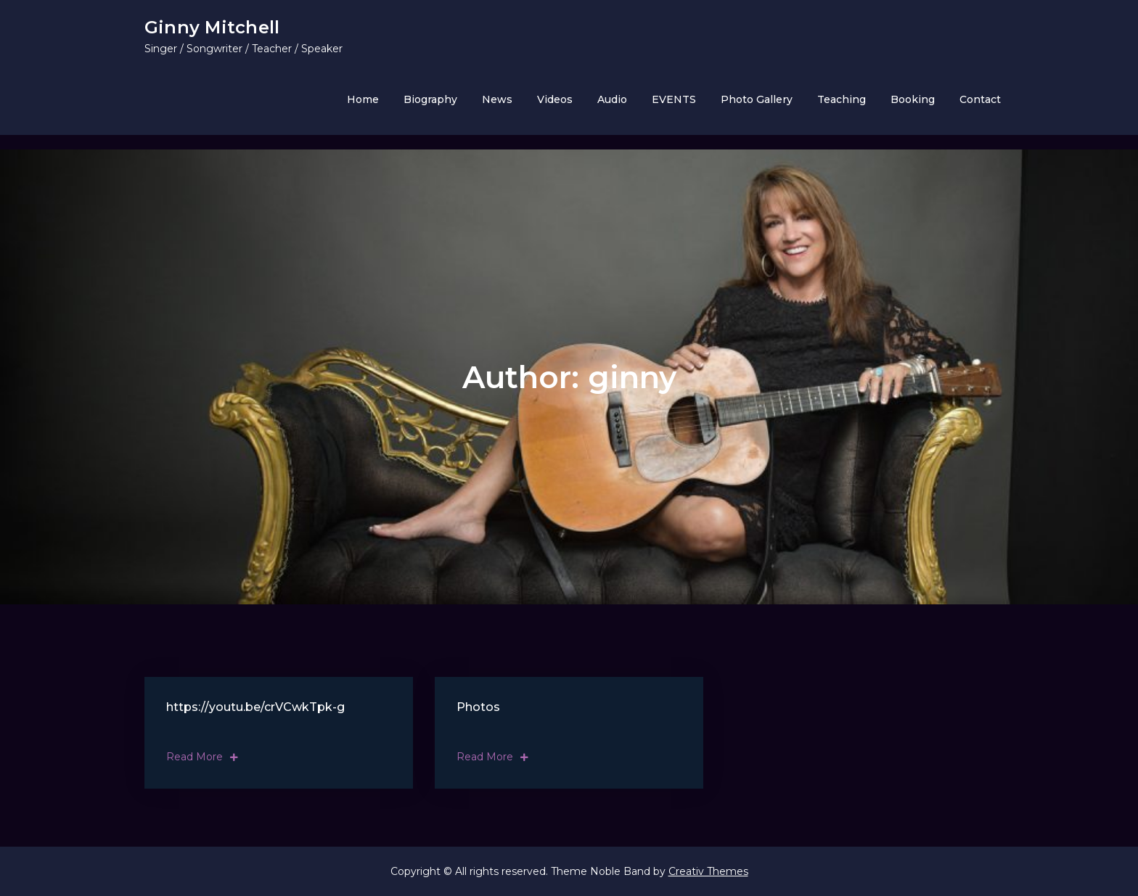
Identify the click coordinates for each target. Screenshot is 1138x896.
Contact (980, 99)
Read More (202, 756)
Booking (913, 99)
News (497, 99)
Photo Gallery (757, 99)
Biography (430, 99)
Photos (478, 707)
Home (363, 99)
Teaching (841, 99)
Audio (612, 99)
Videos (555, 99)
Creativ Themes (708, 871)
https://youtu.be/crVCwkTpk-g (255, 707)
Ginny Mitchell (211, 27)
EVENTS (674, 99)
